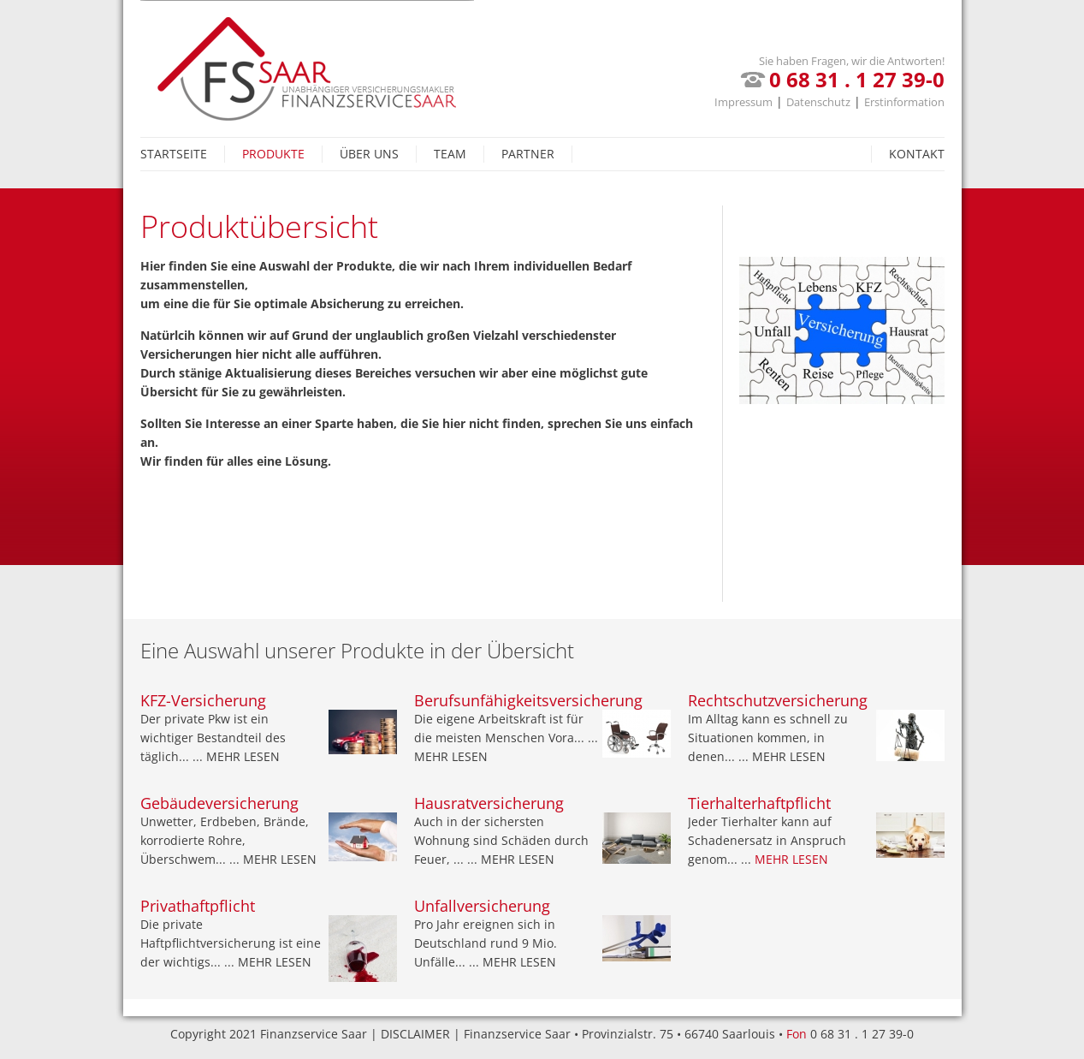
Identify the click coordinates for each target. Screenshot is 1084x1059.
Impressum (743, 102)
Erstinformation (904, 102)
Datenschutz (818, 102)
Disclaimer (415, 1034)
